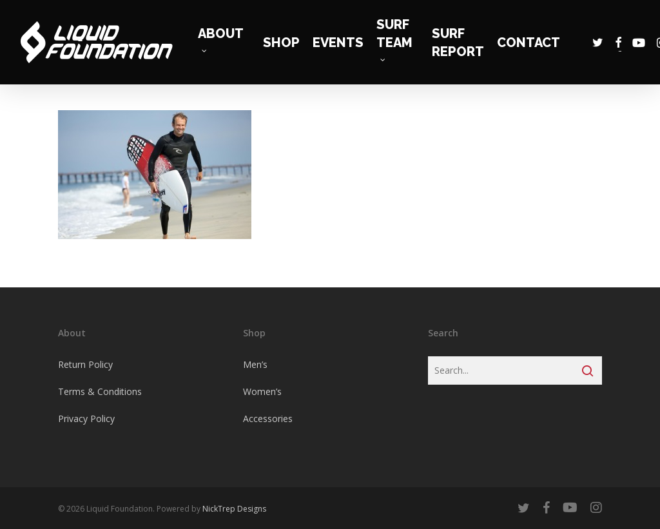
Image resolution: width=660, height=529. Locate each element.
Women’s (262, 391)
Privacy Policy (86, 418)
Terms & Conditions (100, 391)
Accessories (268, 418)
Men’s (255, 364)
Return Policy (85, 364)
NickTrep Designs (234, 508)
